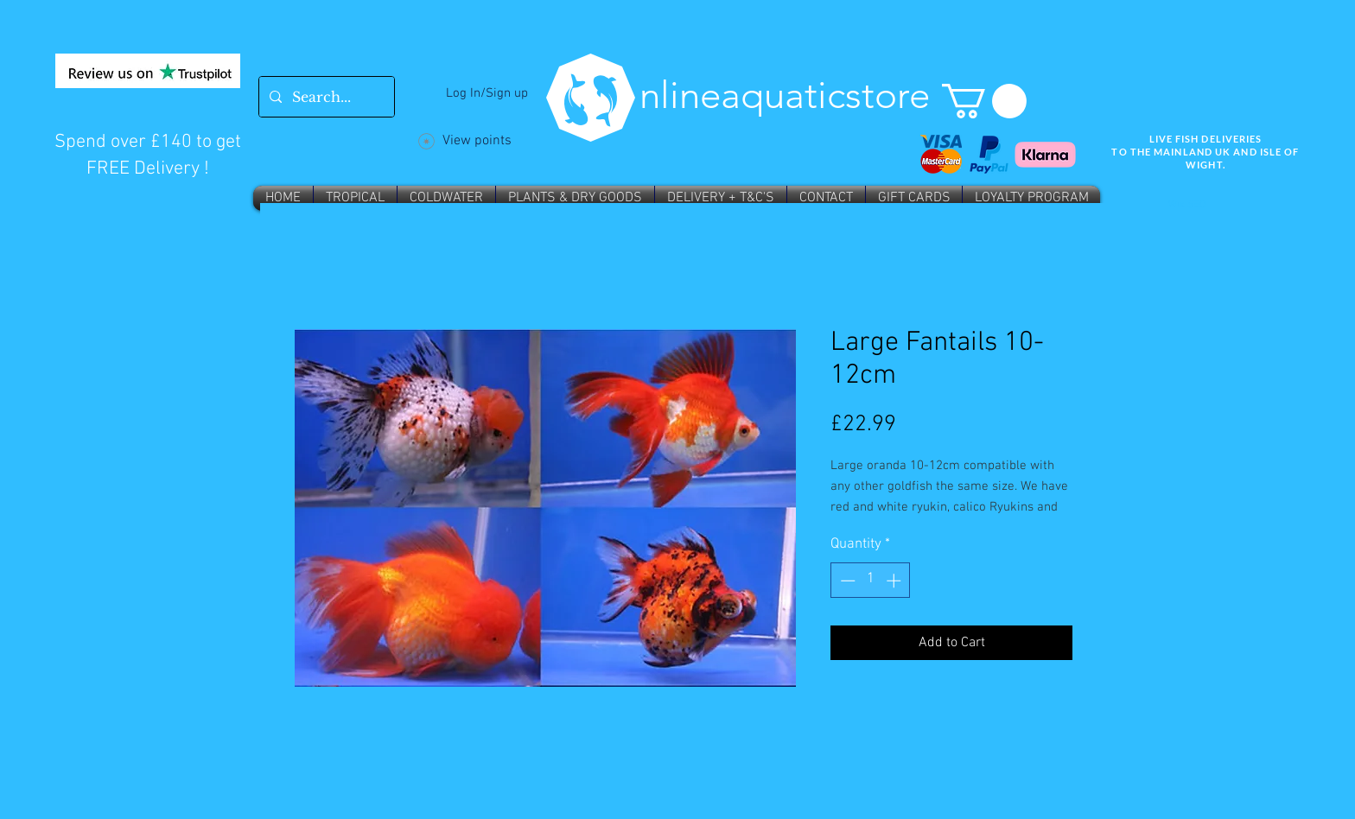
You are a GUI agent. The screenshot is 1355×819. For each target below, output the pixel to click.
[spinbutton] (870, 580)
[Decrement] (846, 580)
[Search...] (325, 97)
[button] (984, 101)
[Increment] (895, 580)
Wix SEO (1187, 205)
